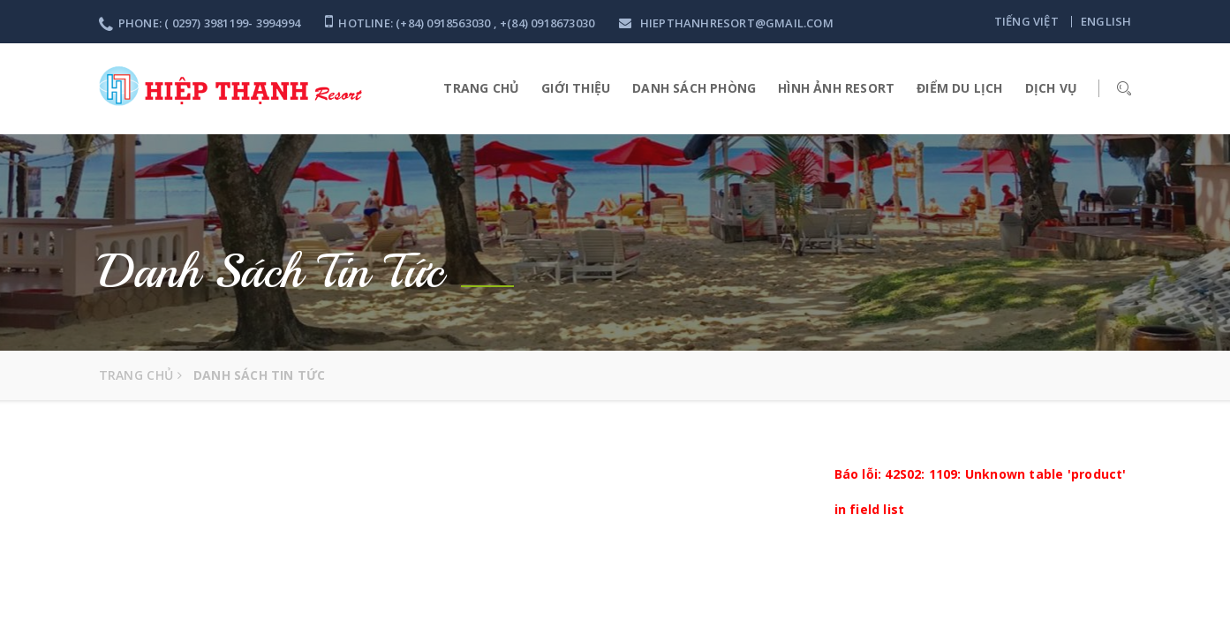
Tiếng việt (1026, 21)
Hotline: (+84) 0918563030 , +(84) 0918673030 (459, 23)
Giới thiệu (575, 88)
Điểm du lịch (959, 88)
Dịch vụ (1051, 88)
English (1106, 21)
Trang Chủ (481, 88)
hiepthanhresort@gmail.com (726, 23)
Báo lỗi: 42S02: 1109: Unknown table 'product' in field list (980, 492)
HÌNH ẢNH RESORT (836, 88)
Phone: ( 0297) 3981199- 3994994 (199, 23)
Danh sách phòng (694, 88)
